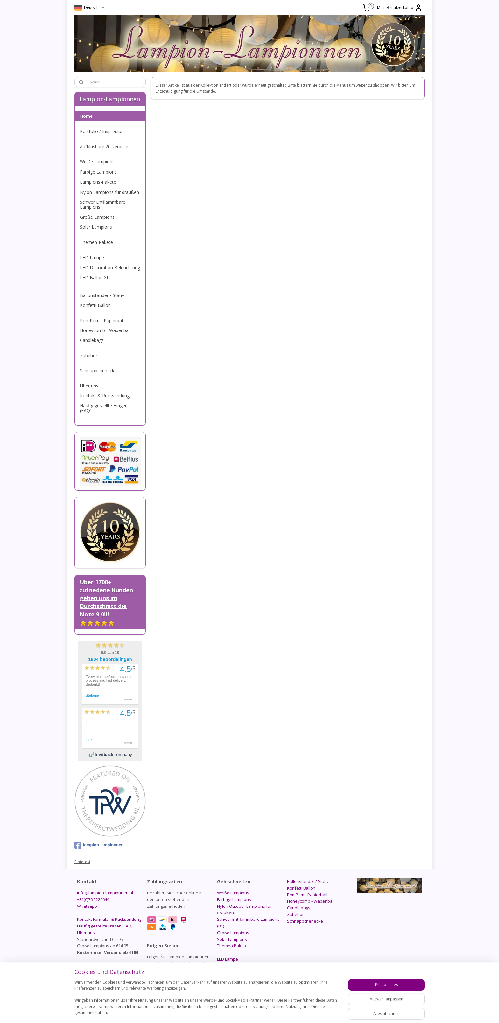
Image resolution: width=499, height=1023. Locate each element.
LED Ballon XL (94, 277)
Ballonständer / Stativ (102, 295)
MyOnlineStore (329, 1011)
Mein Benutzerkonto (399, 7)
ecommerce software (273, 1011)
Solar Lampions (110, 227)
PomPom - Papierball (102, 320)
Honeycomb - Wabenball (105, 330)
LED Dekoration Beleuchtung (110, 268)
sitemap (234, 1011)
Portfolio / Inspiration (110, 131)
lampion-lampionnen (98, 845)
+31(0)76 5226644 (93, 899)
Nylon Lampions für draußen (109, 192)
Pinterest (82, 861)
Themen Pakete (232, 945)
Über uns (89, 386)
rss (247, 1011)
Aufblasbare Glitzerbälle (104, 147)
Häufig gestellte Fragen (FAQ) (104, 407)
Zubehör (88, 355)
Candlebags (92, 340)
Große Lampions (97, 217)
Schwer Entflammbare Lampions (102, 204)
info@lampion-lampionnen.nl (105, 893)
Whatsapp (87, 906)
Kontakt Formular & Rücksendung (109, 919)
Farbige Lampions (110, 172)
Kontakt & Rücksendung (105, 396)
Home (86, 116)
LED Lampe (92, 257)
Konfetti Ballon (95, 305)
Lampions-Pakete (110, 182)
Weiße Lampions (97, 162)
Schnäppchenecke (98, 370)
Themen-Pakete (110, 242)
